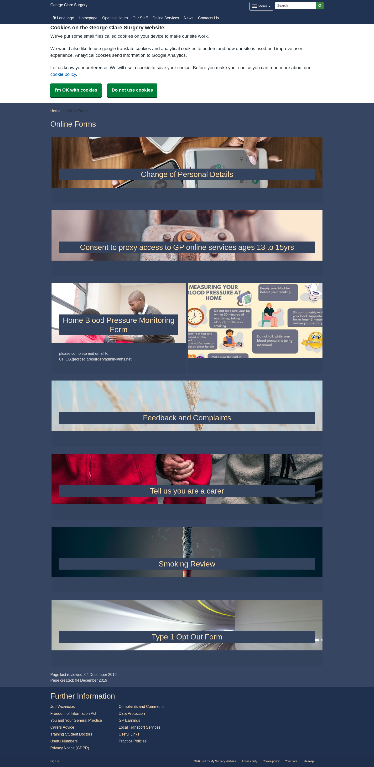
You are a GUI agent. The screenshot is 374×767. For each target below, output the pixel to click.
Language (63, 18)
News (188, 18)
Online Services (165, 18)
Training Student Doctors (71, 734)
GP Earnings (129, 720)
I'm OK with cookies (76, 90)
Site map (308, 761)
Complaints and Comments (142, 706)
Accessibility (249, 761)
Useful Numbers (64, 741)
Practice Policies (133, 741)
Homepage (88, 18)
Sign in (54, 761)
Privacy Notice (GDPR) (69, 748)
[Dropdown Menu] (261, 6)
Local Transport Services (140, 727)
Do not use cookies (132, 90)
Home (55, 111)
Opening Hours (115, 18)
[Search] (296, 5)
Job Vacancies (62, 706)
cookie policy (63, 74)
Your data (291, 761)
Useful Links (129, 734)
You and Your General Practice (76, 720)
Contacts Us (208, 18)
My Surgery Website (223, 761)
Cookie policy (271, 761)
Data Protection (132, 713)
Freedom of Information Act (73, 713)
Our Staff (140, 18)
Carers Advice (62, 727)
